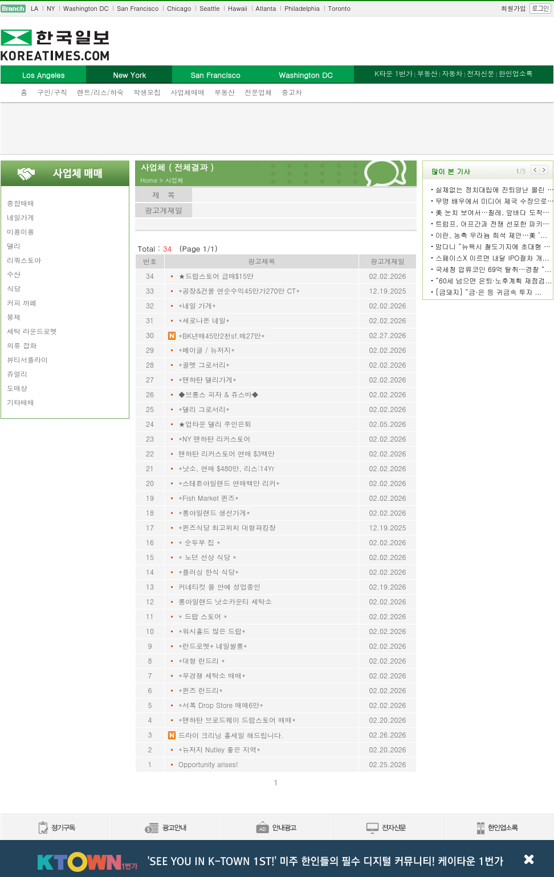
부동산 (224, 92)
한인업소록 (516, 73)
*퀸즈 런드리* (200, 690)
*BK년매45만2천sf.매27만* (221, 335)
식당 (14, 288)
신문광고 (166, 828)
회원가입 (513, 8)
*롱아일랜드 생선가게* (214, 512)
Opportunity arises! (208, 764)
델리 (14, 245)
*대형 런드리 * (201, 660)
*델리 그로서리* (204, 409)
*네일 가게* (197, 305)
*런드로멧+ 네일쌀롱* (212, 645)
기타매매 (20, 402)
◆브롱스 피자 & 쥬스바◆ (218, 394)
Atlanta (266, 8)
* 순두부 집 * (199, 542)
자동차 (452, 73)
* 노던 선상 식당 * (207, 557)
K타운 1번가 (393, 73)
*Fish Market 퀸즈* (208, 498)
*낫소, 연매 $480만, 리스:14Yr (226, 468)
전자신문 (480, 73)
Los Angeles (43, 74)
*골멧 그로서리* (204, 364)
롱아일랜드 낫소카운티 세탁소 (225, 601)
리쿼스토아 (24, 260)
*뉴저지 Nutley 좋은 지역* (219, 749)
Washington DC (85, 8)
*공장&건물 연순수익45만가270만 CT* (239, 290)
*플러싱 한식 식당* (208, 572)
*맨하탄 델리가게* (207, 379)
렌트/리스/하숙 (100, 92)
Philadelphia (302, 8)
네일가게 (20, 217)
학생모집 (147, 92)
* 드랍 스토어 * (202, 616)
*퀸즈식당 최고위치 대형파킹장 (227, 527)
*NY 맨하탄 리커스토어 (214, 438)
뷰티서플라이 (27, 359)
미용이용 (20, 231)
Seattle (209, 8)
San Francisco (137, 8)
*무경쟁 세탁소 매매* (212, 675)
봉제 (14, 317)
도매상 (17, 388)
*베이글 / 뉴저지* (206, 350)
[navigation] (277, 8)
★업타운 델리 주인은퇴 (214, 424)
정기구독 (56, 828)
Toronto (339, 8)
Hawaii (237, 8)
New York (129, 74)
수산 (14, 274)
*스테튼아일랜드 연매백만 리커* (229, 483)
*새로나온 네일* (204, 320)
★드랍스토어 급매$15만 (216, 276)
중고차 (292, 92)
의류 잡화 (21, 345)
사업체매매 (187, 92)
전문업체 (258, 92)
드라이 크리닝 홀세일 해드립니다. (231, 735)
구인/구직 (52, 92)
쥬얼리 (17, 373)
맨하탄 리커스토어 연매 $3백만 (226, 453)
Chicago (179, 8)
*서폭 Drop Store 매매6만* (220, 705)
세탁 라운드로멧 (32, 331)
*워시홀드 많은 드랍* (212, 631)
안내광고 (276, 828)
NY (51, 8)
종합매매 (20, 203)
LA (34, 8)
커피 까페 (21, 302)
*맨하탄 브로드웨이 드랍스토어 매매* (237, 719)
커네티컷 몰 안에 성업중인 (219, 586)
